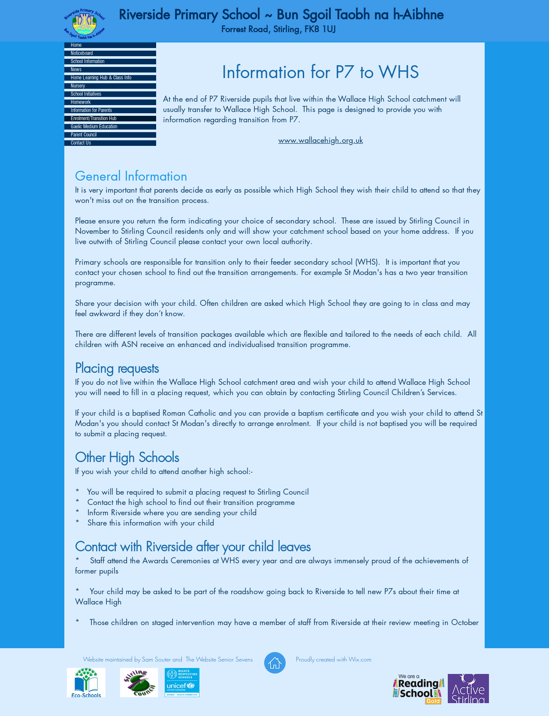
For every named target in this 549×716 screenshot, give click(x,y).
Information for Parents (91, 110)
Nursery (78, 86)
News (76, 70)
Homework (80, 102)
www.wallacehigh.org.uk (320, 140)
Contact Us (81, 143)
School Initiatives (86, 94)
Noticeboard (82, 53)
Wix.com (360, 659)
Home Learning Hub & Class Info (101, 78)
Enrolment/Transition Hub (94, 118)
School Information (87, 61)
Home (76, 45)
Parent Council (84, 135)
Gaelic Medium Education (94, 127)
